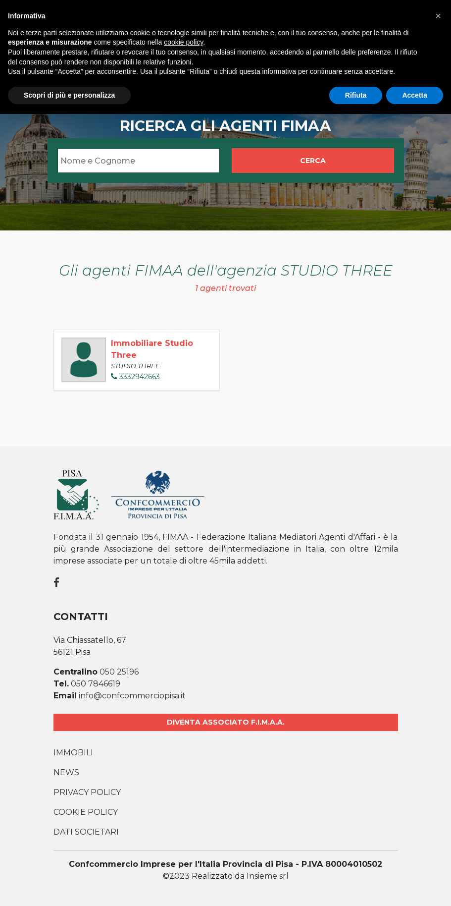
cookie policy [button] (183, 42)
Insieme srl (268, 876)
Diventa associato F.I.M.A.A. (226, 722)
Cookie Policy (85, 812)
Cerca (313, 160)
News (66, 772)
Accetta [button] (414, 95)
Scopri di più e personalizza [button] (69, 95)
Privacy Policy (87, 792)
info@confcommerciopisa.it (132, 695)
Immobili (73, 752)
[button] (438, 16)
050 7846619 (95, 683)
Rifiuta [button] (356, 95)
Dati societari (86, 832)
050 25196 (119, 672)
